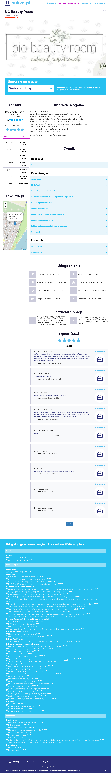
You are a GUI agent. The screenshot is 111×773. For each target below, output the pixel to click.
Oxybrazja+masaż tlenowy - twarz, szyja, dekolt (30, 694)
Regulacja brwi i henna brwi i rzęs (23, 706)
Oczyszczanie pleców (19, 654)
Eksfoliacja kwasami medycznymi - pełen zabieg (29, 666)
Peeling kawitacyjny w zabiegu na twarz (26, 696)
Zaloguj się (86, 3)
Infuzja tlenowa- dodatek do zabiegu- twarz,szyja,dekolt (33, 674)
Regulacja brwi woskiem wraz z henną (25, 711)
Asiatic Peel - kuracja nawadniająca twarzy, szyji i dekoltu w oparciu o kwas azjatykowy (45, 641)
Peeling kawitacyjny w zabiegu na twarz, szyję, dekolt (31, 699)
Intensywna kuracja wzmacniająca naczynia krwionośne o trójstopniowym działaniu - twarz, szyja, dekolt (53, 589)
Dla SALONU (100, 3)
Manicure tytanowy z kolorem (22, 732)
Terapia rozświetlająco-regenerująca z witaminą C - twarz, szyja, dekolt (39, 612)
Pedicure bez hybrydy (18, 735)
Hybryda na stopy (17, 725)
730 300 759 (16, 120)
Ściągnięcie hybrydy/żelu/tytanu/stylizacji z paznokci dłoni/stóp (37, 742)
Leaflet (24, 249)
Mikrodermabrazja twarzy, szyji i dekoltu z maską (29, 684)
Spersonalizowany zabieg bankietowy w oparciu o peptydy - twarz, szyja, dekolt (43, 659)
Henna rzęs (14, 704)
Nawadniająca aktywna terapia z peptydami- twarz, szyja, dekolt (37, 594)
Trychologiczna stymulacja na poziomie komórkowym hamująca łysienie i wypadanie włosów (48, 614)
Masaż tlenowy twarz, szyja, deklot (24, 679)
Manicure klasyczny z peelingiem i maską (26, 730)
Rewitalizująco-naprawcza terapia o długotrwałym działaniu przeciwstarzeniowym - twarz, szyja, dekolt (53, 604)
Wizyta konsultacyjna (18, 572)
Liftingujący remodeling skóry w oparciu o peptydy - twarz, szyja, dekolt (39, 592)
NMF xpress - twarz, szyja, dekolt (23, 624)
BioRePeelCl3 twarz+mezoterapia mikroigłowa (29, 579)
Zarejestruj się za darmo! (69, 3)
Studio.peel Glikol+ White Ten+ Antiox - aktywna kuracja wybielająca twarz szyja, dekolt (45, 629)
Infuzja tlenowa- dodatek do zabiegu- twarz (28, 671)
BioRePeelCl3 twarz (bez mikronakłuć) (25, 577)
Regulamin (47, 762)
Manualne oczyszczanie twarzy (22, 651)
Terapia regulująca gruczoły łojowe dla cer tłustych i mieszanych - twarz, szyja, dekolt (45, 609)
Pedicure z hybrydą (18, 737)
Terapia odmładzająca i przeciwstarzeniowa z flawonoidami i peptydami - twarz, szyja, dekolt (49, 607)
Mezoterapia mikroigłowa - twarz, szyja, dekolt (29, 636)
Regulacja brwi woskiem (19, 709)
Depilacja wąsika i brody (19, 560)
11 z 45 (69, 524)
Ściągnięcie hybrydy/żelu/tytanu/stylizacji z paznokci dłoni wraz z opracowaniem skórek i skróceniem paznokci (55, 740)
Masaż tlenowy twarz (18, 676)
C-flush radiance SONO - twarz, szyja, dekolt (28, 621)
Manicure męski (16, 747)
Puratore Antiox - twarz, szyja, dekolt (25, 626)
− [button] (5, 206)
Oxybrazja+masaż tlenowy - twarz (24, 691)
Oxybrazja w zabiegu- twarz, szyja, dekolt (27, 689)
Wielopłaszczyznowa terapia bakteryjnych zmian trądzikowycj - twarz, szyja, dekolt (44, 616)
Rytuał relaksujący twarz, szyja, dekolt (25, 656)
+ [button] (5, 203)
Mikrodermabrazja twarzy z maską (24, 681)
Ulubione (51, 3)
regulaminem (74, 771)
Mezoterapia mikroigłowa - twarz (24, 634)
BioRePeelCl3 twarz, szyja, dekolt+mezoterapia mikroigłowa (34, 584)
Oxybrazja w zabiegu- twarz (22, 686)
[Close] (105, 770)
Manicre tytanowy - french (20, 728)
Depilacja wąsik (16, 558)
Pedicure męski (16, 750)
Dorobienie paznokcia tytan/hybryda (25, 723)
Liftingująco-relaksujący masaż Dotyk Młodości (29, 649)
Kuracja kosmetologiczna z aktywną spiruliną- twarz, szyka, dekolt (37, 646)
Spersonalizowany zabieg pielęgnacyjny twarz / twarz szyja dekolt (37, 661)
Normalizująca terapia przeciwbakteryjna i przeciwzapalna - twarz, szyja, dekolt (43, 597)
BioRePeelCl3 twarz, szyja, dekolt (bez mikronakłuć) (30, 582)
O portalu (31, 762)
